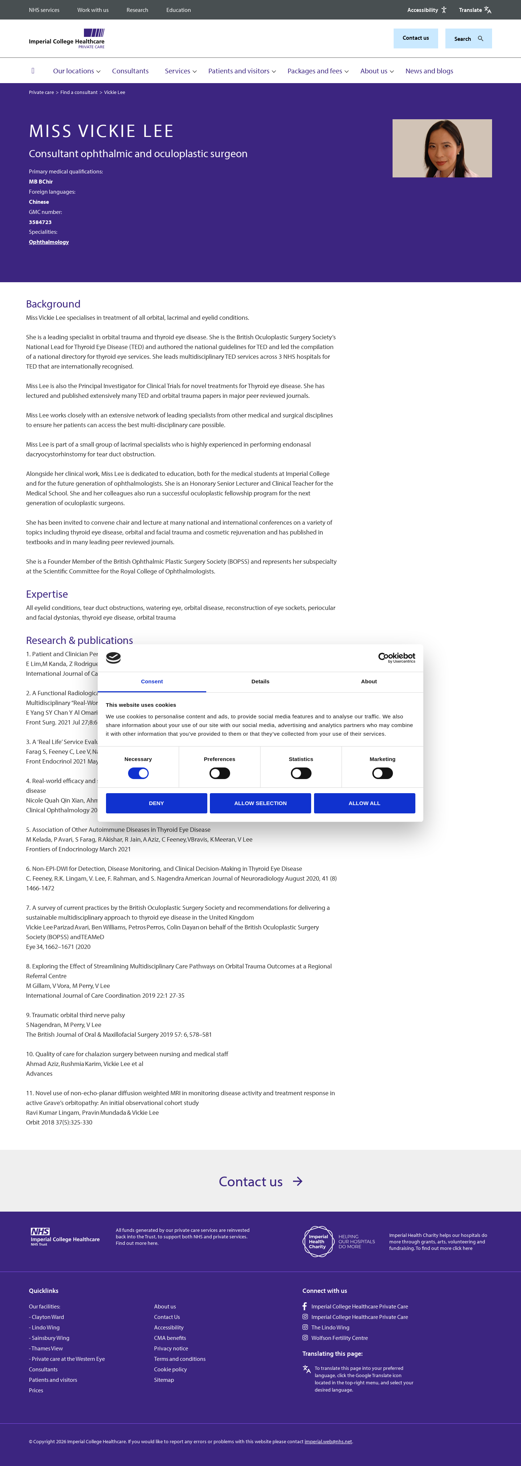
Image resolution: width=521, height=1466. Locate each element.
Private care (41, 92)
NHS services (44, 9)
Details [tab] (260, 681)
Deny (156, 803)
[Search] (478, 38)
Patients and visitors (239, 70)
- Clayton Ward (46, 1316)
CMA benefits (170, 1337)
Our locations (73, 70)
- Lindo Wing (44, 1327)
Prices (36, 1390)
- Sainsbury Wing (49, 1337)
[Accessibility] (427, 9)
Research (137, 9)
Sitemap (164, 1379)
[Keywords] (464, 38)
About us (373, 70)
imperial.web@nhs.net (328, 1441)
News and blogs (429, 70)
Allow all (365, 803)
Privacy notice (171, 1348)
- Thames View (46, 1348)
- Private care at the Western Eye (67, 1358)
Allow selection (260, 803)
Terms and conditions (180, 1358)
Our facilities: (44, 1306)
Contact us (416, 37)
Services (177, 70)
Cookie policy (170, 1369)
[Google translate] (475, 10)
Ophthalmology (49, 241)
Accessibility (169, 1327)
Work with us (93, 9)
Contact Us (167, 1316)
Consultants (130, 70)
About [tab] (369, 681)
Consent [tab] (152, 681)
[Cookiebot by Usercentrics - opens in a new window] (383, 658)
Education (178, 9)
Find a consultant (79, 92)
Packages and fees (315, 70)
